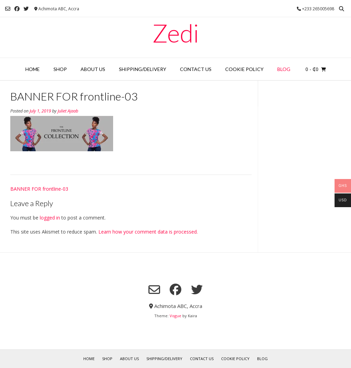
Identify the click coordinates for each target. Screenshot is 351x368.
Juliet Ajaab (68, 111)
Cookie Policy (244, 69)
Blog (283, 69)
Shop (60, 69)
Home (32, 69)
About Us (93, 69)
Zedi (175, 33)
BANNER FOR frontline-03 (39, 189)
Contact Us (195, 69)
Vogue (175, 315)
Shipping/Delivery (142, 69)
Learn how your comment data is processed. (148, 231)
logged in (50, 217)
